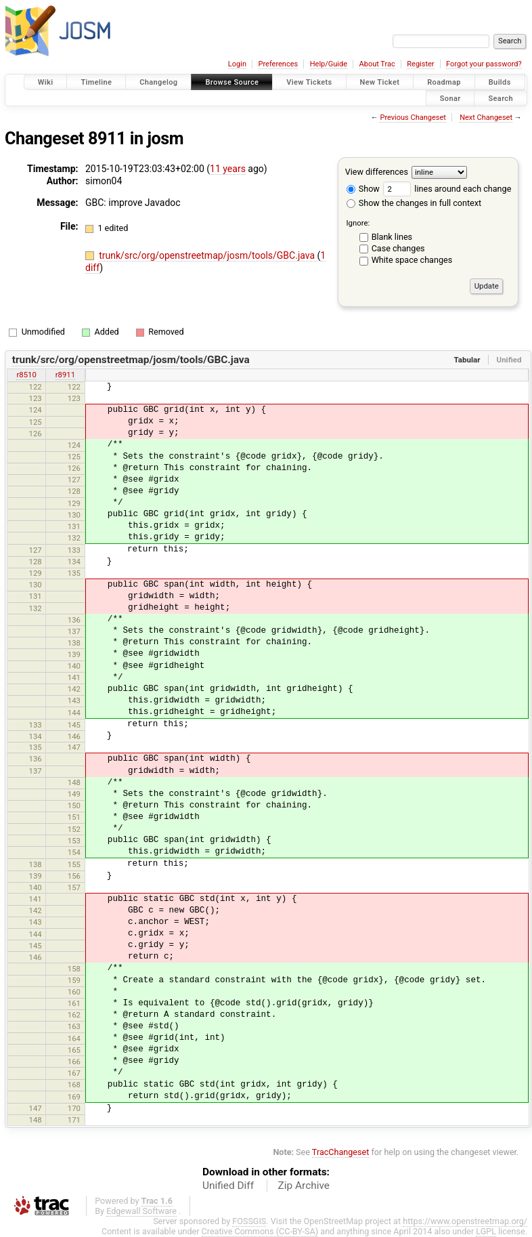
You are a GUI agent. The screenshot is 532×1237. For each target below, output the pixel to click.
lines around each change (447, 189)
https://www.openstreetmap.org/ (465, 1221)
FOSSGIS (249, 1221)
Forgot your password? (484, 64)
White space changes (412, 260)
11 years (228, 168)
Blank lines (392, 237)
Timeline (96, 82)
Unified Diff (228, 1185)
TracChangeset (341, 1152)
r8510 (26, 374)
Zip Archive (304, 1185)
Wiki (45, 82)
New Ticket (380, 82)
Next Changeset (486, 117)
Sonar (450, 97)
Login (237, 64)
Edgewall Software (141, 1211)
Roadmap (444, 82)
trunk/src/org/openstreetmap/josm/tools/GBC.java (208, 255)
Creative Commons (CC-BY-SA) (260, 1231)
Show (363, 189)
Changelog (158, 82)
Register (420, 64)
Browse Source (232, 82)
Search (500, 97)
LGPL (486, 1231)
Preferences (278, 64)
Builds (500, 82)
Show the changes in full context (414, 203)
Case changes (398, 248)
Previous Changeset (412, 117)
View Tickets (309, 82)
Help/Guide (328, 64)
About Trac (377, 64)
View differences (376, 172)
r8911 (65, 374)
